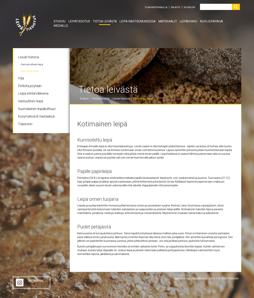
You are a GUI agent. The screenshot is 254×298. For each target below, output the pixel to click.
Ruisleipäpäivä (211, 21)
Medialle (61, 25)
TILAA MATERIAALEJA (156, 7)
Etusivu (59, 21)
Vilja (21, 78)
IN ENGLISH (189, 7)
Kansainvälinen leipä (32, 64)
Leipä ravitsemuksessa (137, 21)
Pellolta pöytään (29, 86)
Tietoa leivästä (105, 21)
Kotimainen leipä (29, 71)
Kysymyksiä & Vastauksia (36, 116)
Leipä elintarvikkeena (33, 93)
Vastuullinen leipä (30, 101)
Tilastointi (25, 124)
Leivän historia (28, 57)
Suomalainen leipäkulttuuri (37, 109)
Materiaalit (167, 21)
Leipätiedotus (79, 21)
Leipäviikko (188, 21)
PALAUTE (175, 7)
